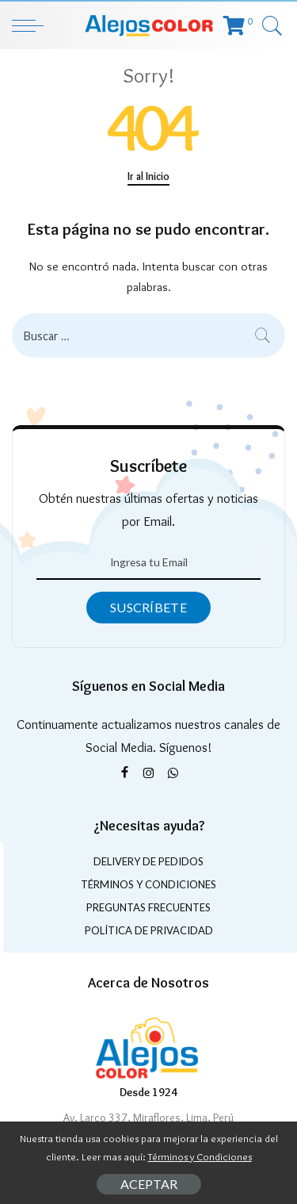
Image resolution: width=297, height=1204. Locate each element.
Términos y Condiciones (200, 1156)
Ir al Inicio (148, 176)
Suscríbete (148, 607)
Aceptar (148, 1183)
